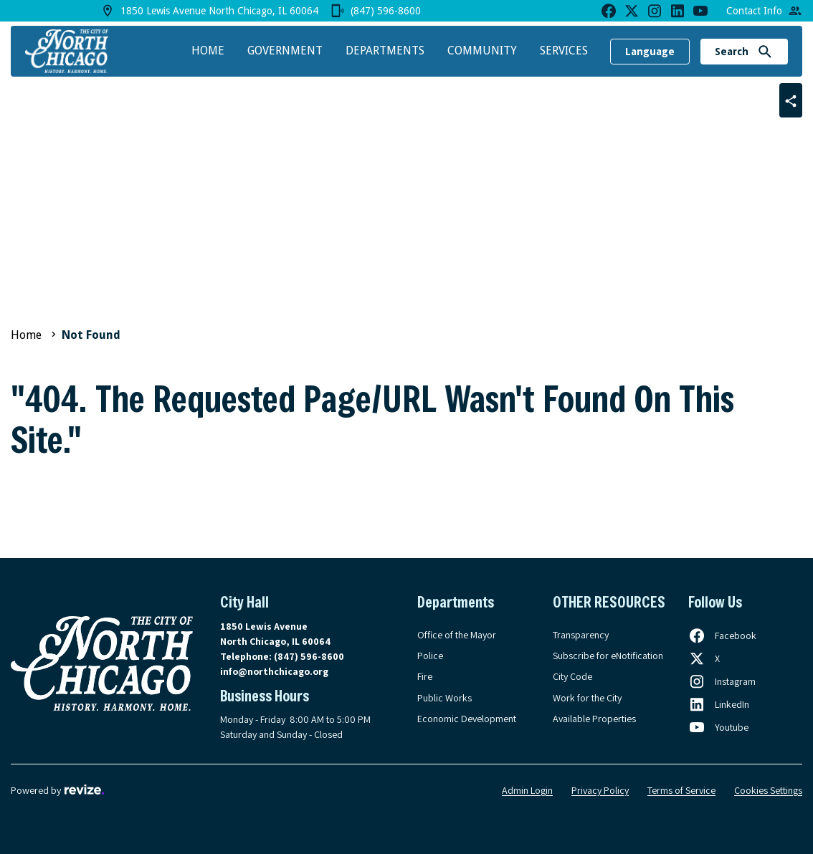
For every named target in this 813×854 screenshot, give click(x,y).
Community (482, 50)
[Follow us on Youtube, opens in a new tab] (718, 727)
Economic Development (466, 718)
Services (564, 50)
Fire (424, 676)
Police (430, 655)
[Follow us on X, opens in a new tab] (704, 658)
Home (207, 50)
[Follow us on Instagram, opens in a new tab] (722, 681)
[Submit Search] (765, 51)
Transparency (581, 634)
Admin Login (527, 790)
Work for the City (587, 697)
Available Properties (594, 718)
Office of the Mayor (456, 634)
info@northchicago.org (274, 671)
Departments (385, 50)
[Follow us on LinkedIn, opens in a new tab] (718, 704)
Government (285, 50)
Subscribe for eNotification (608, 655)
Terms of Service (681, 790)
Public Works (444, 697)
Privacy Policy (600, 790)
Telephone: (282, 656)
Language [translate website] (650, 51)
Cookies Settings (768, 790)
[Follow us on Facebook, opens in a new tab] (722, 635)
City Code (572, 676)
